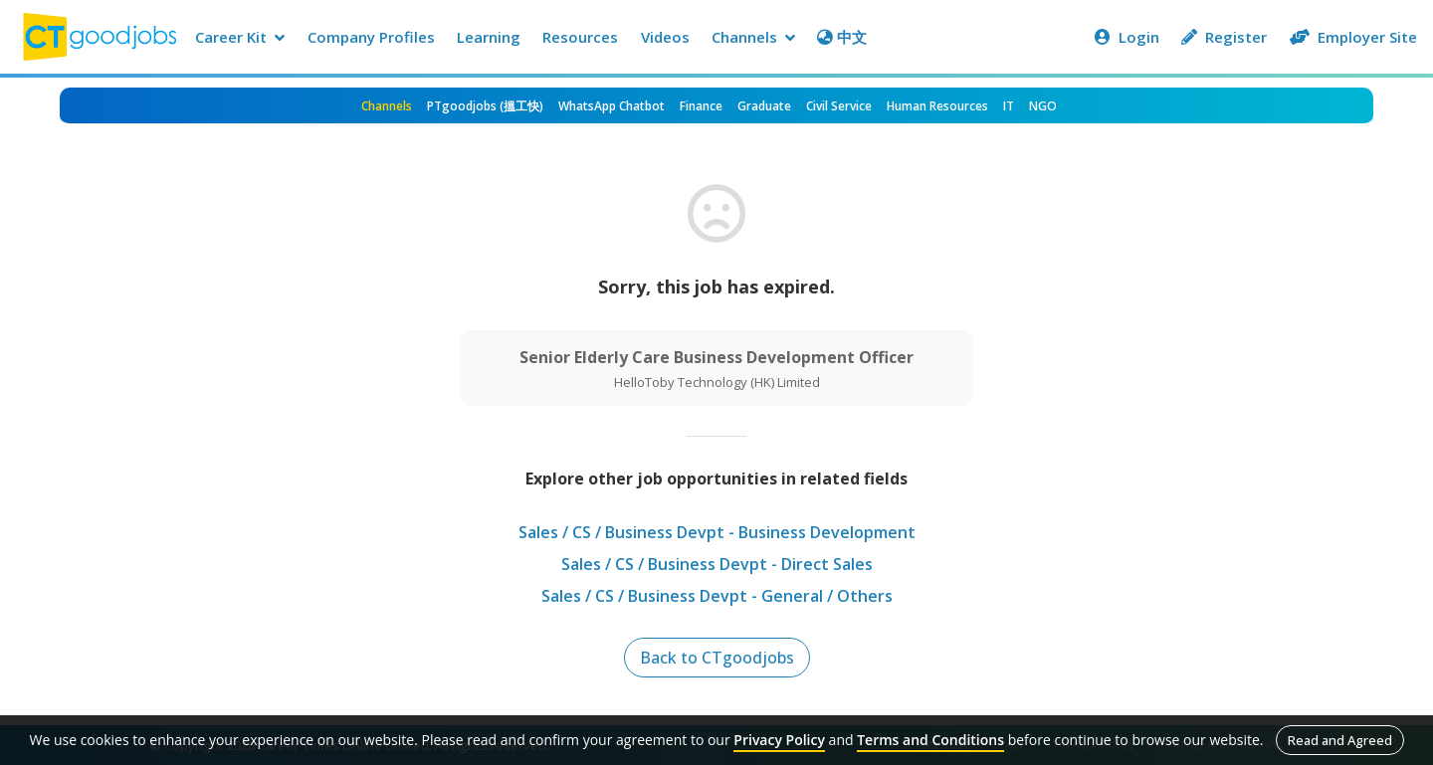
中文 (842, 37)
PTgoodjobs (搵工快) (485, 105)
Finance (701, 105)
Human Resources (937, 105)
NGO (1043, 105)
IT (1008, 105)
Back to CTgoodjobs (717, 658)
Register (1224, 37)
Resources (580, 37)
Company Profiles (371, 37)
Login (1127, 37)
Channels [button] (753, 37)
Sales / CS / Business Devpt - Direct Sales (717, 564)
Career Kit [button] (240, 37)
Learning (488, 37)
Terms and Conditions (930, 739)
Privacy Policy (779, 739)
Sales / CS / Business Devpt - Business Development (717, 532)
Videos (665, 37)
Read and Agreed (1340, 740)
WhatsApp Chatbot (611, 105)
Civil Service (839, 105)
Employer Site (1353, 37)
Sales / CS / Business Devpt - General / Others (717, 596)
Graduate (764, 105)
